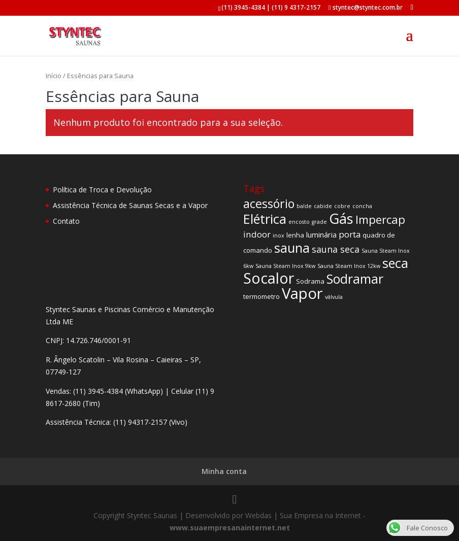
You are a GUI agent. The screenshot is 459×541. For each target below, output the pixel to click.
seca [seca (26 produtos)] (395, 263)
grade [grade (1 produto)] (319, 221)
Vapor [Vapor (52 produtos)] (302, 293)
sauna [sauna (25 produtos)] (292, 247)
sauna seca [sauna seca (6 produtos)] (335, 249)
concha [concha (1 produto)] (362, 206)
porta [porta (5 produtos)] (349, 234)
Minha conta (224, 471)
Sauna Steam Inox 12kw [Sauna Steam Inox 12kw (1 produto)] (348, 265)
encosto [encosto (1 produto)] (299, 221)
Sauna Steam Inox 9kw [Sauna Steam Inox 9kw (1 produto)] (285, 265)
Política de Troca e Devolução (102, 189)
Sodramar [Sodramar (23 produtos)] (354, 278)
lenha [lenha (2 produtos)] (295, 235)
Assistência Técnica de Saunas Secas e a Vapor (130, 205)
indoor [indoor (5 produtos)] (257, 234)
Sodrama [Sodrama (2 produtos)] (310, 281)
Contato (66, 221)
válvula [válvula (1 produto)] (334, 296)
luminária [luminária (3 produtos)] (321, 234)
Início (53, 75)
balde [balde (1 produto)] (304, 206)
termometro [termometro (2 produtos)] (261, 296)
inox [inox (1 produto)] (278, 235)
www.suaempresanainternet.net (230, 527)
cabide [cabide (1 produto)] (323, 206)
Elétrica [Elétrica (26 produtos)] (264, 218)
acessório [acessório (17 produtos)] (268, 203)
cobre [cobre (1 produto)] (342, 206)
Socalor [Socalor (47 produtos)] (268, 278)
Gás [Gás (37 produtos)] (341, 218)
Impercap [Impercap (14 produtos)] (380, 219)
